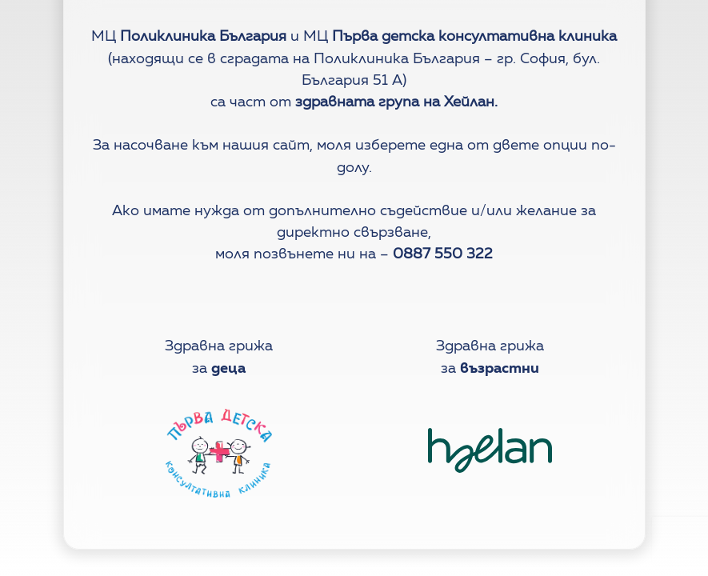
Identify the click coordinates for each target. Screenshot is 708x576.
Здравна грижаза (219, 357)
